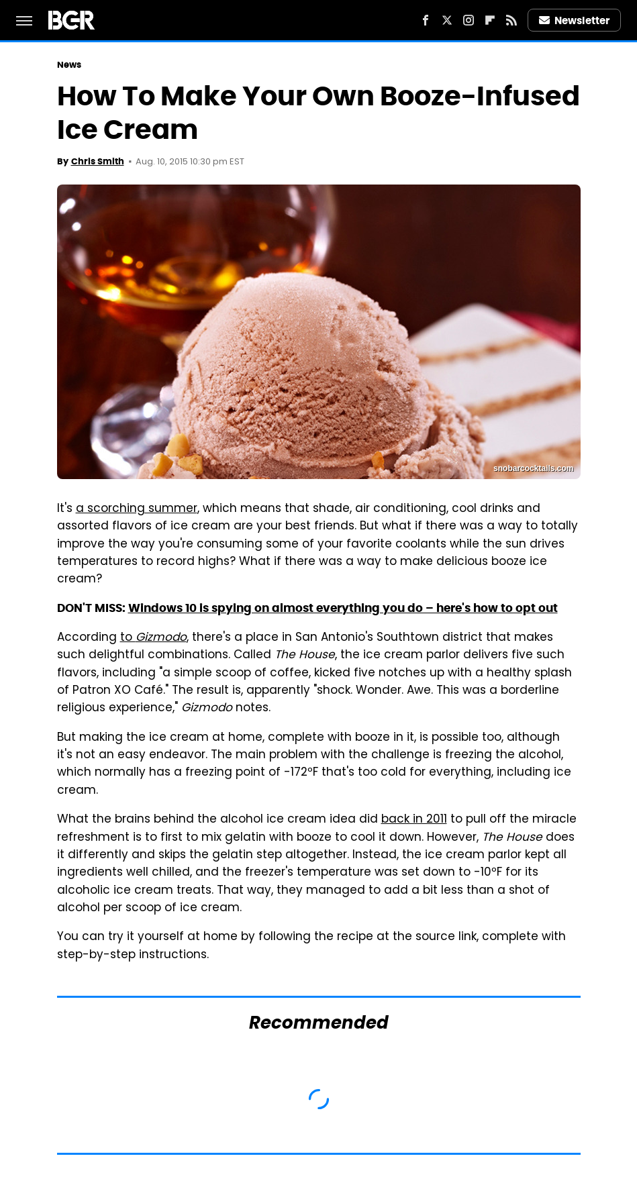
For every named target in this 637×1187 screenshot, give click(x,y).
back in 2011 (414, 820)
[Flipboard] (490, 20)
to (153, 638)
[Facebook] (425, 20)
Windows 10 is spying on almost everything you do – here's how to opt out (343, 608)
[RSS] (511, 20)
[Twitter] (447, 20)
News (69, 64)
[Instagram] (468, 20)
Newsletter (574, 20)
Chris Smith (97, 161)
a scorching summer (136, 509)
